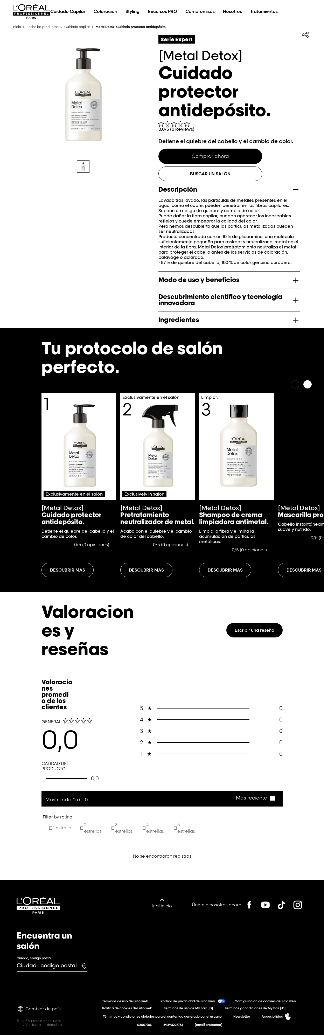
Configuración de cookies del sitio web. (267, 1001)
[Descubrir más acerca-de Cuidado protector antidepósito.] (67, 570)
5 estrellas (186, 828)
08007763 (145, 1025)
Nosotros (232, 11)
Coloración (105, 11)
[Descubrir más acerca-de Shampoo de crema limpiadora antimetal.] (225, 570)
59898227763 (174, 1025)
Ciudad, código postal (34, 958)
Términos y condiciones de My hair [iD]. (257, 1008)
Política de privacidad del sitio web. (192, 1001)
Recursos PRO (162, 11)
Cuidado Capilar (67, 11)
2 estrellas (93, 828)
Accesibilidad (276, 1016)
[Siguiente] (307, 384)
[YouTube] (265, 905)
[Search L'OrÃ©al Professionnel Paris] (297, 11)
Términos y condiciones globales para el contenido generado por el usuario (163, 1016)
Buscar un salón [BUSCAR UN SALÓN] (210, 173)
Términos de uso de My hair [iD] (189, 1008)
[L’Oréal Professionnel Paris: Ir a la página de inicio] (31, 17)
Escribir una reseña (254, 630)
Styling (132, 11)
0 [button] (211, 708)
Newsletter (242, 1016)
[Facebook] (249, 905)
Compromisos (200, 11)
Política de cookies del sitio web (128, 1008)
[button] (255, 798)
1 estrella (62, 827)
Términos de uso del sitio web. (126, 1001)
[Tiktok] (281, 905)
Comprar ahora (210, 156)
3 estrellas (124, 828)
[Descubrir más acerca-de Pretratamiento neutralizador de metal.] (146, 570)
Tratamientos (264, 11)
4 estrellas (155, 828)
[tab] (83, 166)
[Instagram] (297, 905)
